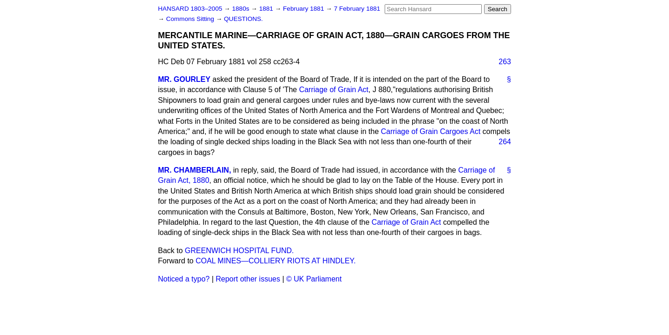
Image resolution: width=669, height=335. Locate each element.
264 (504, 142)
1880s (241, 8)
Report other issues (248, 279)
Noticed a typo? (184, 279)
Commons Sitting (191, 18)
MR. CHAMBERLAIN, (194, 170)
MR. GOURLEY (184, 79)
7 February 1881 (357, 8)
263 (504, 62)
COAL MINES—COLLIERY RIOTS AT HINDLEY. (276, 261)
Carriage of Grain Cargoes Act (430, 131)
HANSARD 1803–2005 (190, 8)
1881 (267, 8)
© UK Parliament (313, 279)
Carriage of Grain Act (333, 90)
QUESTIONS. (243, 18)
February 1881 (304, 8)
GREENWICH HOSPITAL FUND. (239, 251)
